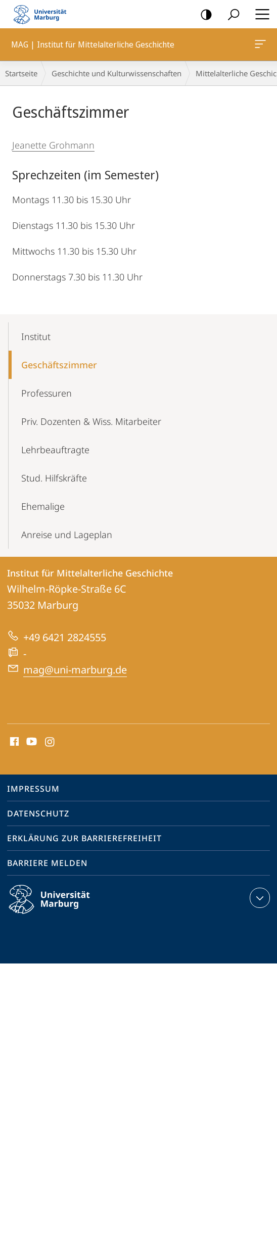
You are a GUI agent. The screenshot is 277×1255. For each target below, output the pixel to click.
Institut (36, 336)
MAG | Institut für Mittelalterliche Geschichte (259, 46)
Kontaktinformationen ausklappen (258, 897)
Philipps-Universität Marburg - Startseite (43, 14)
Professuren (46, 393)
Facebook (13, 742)
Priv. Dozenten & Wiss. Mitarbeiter (91, 421)
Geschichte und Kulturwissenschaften (116, 73)
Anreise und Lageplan (66, 534)
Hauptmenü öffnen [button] (259, 14)
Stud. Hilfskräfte (54, 478)
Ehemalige (43, 506)
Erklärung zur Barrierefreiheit (84, 838)
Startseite (21, 73)
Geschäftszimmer (59, 365)
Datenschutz (38, 813)
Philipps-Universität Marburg (58, 907)
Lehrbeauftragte (55, 450)
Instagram (50, 742)
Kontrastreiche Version (203, 15)
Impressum (33, 788)
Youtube (30, 742)
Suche (230, 15)
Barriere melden (47, 862)
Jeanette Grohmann (53, 145)
